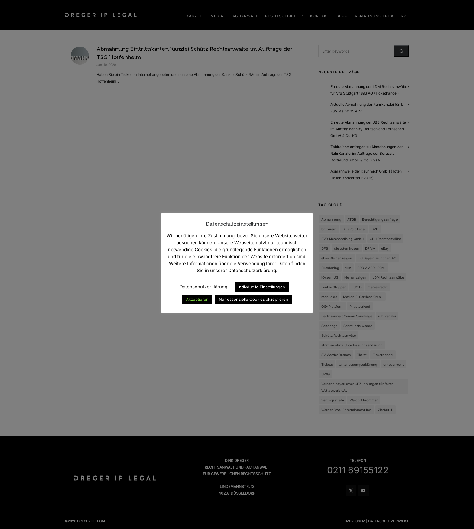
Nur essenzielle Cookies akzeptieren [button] (253, 299)
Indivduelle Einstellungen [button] (261, 286)
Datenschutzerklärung (203, 287)
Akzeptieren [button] (197, 299)
